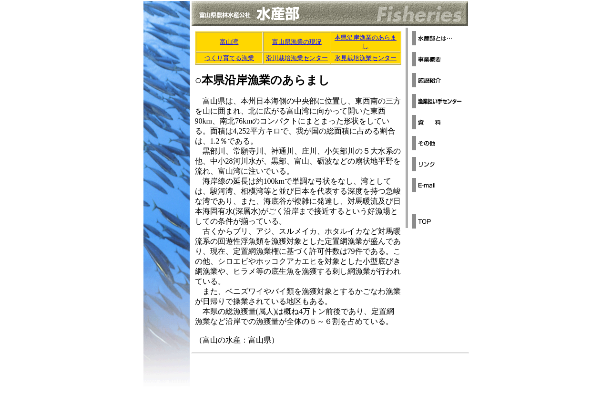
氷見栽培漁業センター (366, 58)
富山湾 (229, 41)
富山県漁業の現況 (297, 41)
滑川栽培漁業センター (297, 58)
